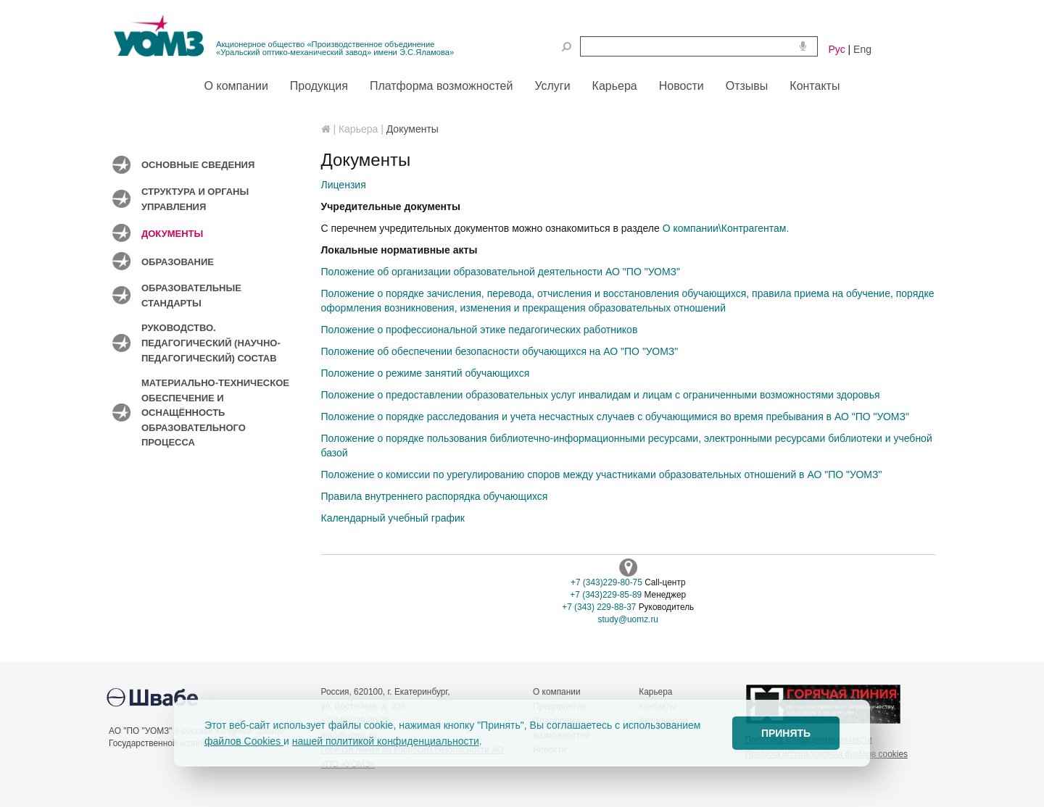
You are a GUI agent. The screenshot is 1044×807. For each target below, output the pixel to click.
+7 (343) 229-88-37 (599, 607)
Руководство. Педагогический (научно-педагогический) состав (211, 342)
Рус (837, 49)
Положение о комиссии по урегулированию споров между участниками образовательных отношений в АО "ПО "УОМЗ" (601, 474)
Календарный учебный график (393, 518)
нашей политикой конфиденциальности (385, 741)
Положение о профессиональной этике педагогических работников (479, 329)
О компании (557, 692)
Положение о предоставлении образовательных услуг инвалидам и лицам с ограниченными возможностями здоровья (600, 395)
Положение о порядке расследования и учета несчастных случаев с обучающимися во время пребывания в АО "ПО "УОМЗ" (615, 416)
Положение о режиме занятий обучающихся (425, 373)
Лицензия (343, 185)
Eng (862, 49)
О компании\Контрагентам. (726, 228)
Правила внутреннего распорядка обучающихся (434, 496)
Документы (172, 233)
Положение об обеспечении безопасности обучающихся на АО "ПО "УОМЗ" (500, 351)
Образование (177, 261)
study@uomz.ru (628, 619)
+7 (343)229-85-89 (606, 595)
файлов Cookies (243, 741)
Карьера (655, 692)
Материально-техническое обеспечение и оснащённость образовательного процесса (215, 412)
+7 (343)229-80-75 (606, 582)
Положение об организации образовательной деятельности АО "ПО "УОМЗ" (501, 271)
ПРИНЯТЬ (786, 733)
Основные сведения (197, 164)
